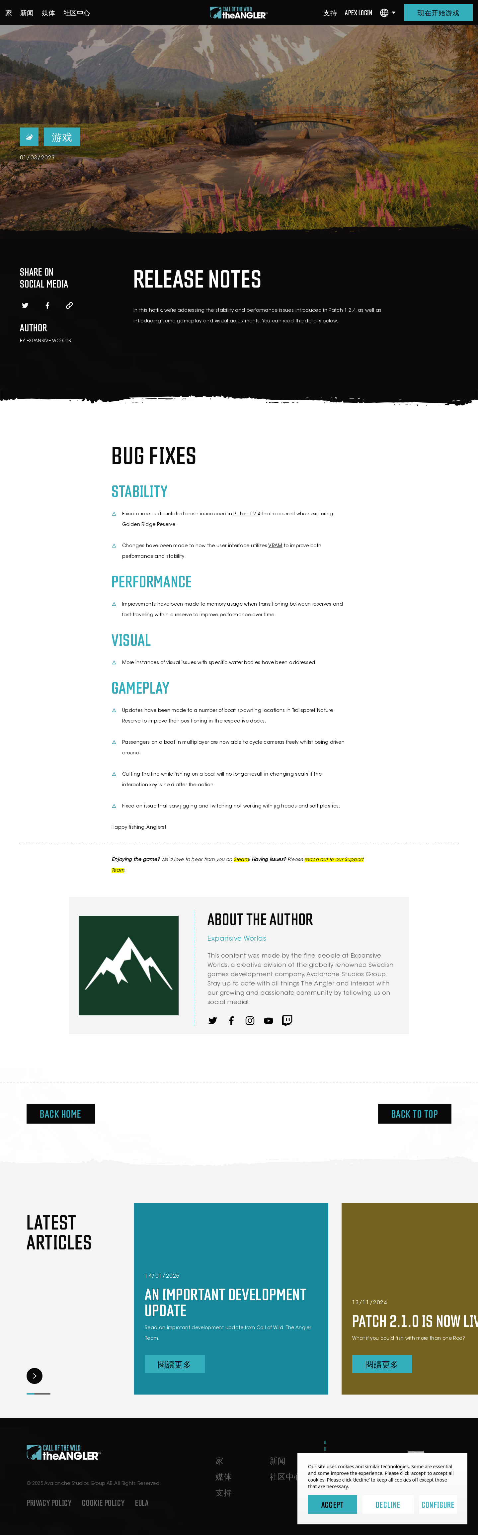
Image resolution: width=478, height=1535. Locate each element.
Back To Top (414, 1113)
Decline (388, 1504)
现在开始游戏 (438, 12)
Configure (438, 1504)
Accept (332, 1504)
